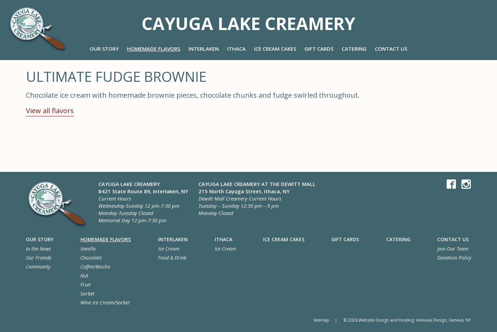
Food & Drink (172, 257)
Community (38, 266)
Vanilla (88, 248)
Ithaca (236, 48)
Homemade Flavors (153, 48)
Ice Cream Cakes (275, 48)
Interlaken (203, 48)
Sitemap (320, 320)
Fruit (85, 284)
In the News (38, 248)
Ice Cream (168, 248)
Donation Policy (454, 257)
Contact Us (391, 48)
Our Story (104, 48)
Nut (84, 275)
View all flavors (50, 110)
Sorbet (87, 293)
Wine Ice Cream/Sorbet (105, 302)
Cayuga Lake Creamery (248, 22)
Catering (354, 48)
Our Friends (38, 257)
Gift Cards (318, 48)
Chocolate (91, 257)
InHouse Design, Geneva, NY (443, 320)
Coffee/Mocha (95, 266)
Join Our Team (452, 248)
